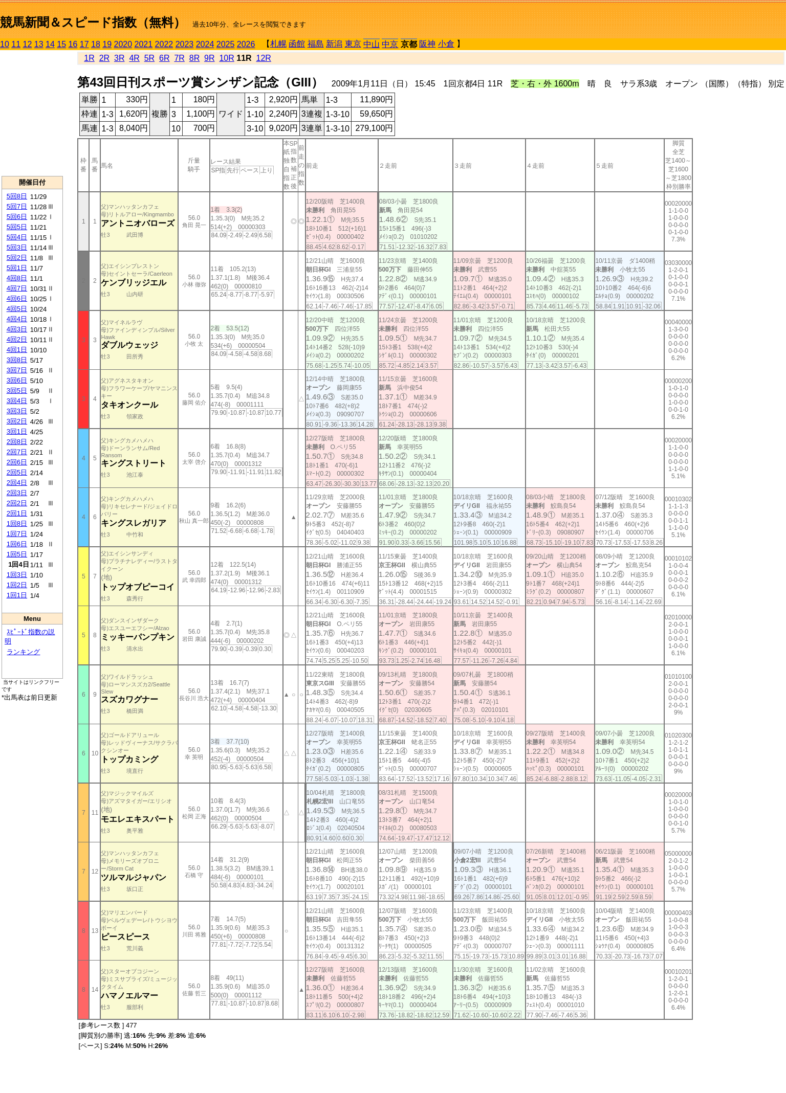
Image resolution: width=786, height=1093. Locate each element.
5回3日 (17, 247)
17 (84, 44)
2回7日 (17, 452)
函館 (297, 43)
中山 (371, 44)
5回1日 (17, 268)
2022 (164, 44)
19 (107, 44)
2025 (225, 44)
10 (4, 44)
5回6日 (17, 216)
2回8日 (17, 441)
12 (27, 44)
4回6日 (17, 298)
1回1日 (17, 595)
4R (134, 58)
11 (15, 44)
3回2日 (17, 421)
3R (119, 58)
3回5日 (17, 390)
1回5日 (17, 554)
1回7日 (17, 534)
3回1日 (17, 431)
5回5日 (17, 227)
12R (263, 58)
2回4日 (17, 482)
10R (226, 58)
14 (50, 44)
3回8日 (17, 360)
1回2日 (17, 585)
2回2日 (17, 503)
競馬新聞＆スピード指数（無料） (93, 22)
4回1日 (17, 349)
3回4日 (17, 401)
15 (61, 44)
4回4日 (17, 319)
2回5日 (17, 472)
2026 (246, 44)
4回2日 (17, 339)
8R (194, 58)
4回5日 (17, 309)
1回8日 (17, 523)
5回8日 (17, 196)
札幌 (278, 43)
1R (89, 58)
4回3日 (17, 329)
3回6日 (17, 380)
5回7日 (17, 206)
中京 (390, 44)
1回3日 (17, 574)
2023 (185, 44)
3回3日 (17, 411)
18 (95, 44)
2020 (123, 44)
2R (104, 58)
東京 (353, 43)
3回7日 (17, 370)
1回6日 (17, 544)
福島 (316, 43)
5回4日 (17, 237)
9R (209, 58)
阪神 (427, 43)
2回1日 (17, 513)
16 (73, 44)
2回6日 (17, 462)
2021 (144, 44)
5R (149, 58)
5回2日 (17, 257)
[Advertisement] (32, 113)
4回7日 (17, 288)
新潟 (334, 43)
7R (179, 58)
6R (164, 58)
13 (38, 44)
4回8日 (17, 278)
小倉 (446, 43)
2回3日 (17, 493)
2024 (205, 44)
